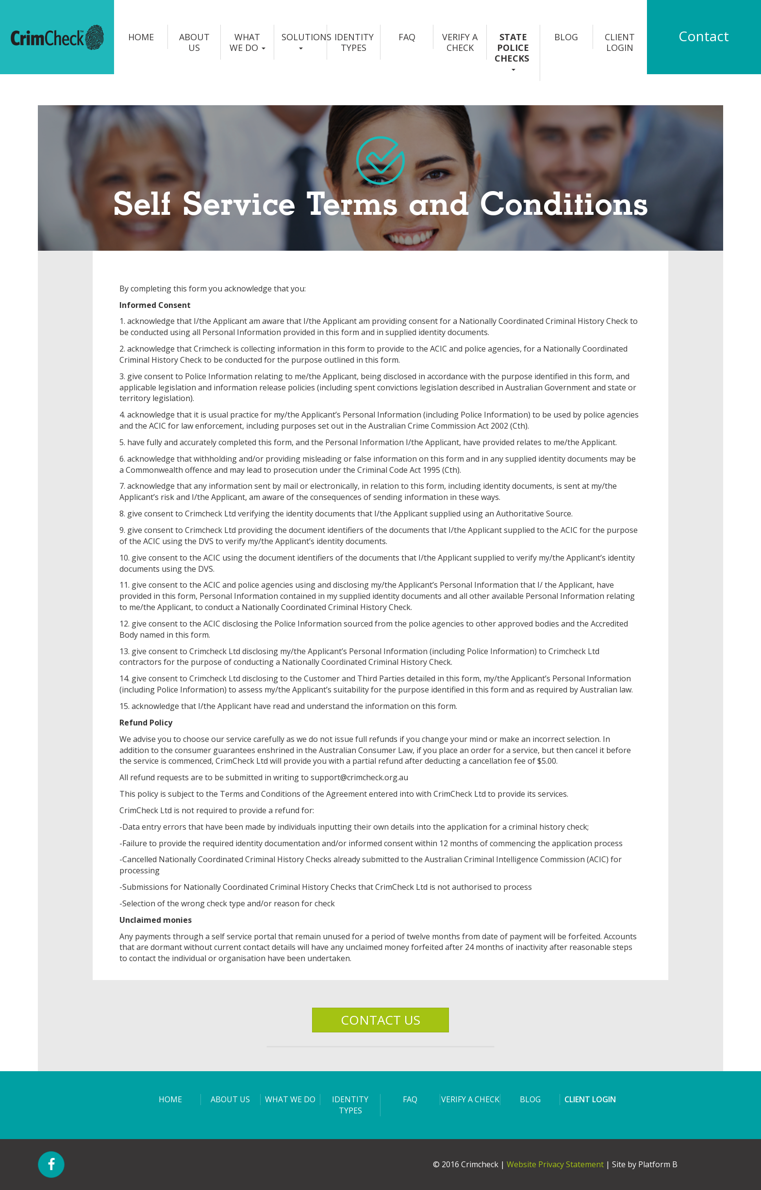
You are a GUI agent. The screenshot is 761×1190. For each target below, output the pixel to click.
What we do (247, 42)
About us (194, 42)
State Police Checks (513, 51)
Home (141, 37)
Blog (566, 37)
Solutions (304, 40)
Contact (703, 36)
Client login (620, 42)
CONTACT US (380, 1020)
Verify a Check (460, 42)
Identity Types (354, 42)
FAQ (406, 37)
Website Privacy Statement (555, 1164)
